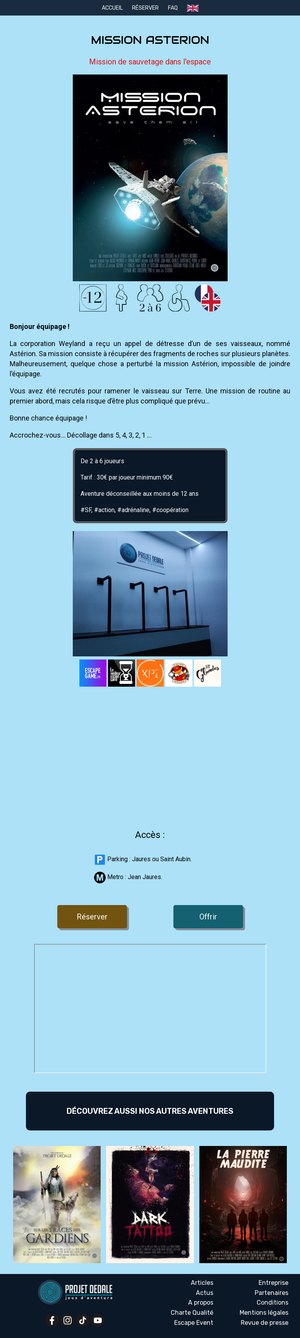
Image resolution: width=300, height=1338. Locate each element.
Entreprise (273, 1282)
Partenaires (271, 1292)
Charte (192, 1313)
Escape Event (193, 1322)
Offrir (208, 916)
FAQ (173, 8)
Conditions (272, 1302)
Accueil (112, 8)
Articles (202, 1282)
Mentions (264, 1313)
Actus (204, 1292)
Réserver (145, 8)
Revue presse (264, 1323)
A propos (200, 1302)
